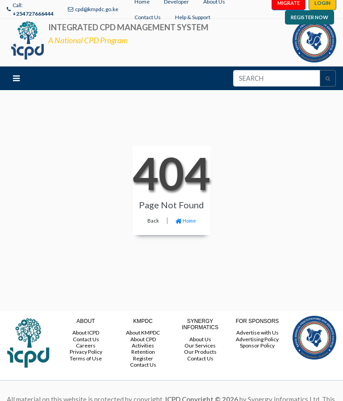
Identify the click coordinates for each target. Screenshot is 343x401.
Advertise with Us (257, 332)
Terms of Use (86, 358)
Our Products (200, 351)
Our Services (200, 345)
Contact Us (147, 17)
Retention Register (143, 354)
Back (153, 220)
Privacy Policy (86, 351)
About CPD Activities (143, 342)
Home (186, 220)
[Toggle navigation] (16, 78)
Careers (86, 345)
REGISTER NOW (309, 17)
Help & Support (192, 17)
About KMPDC (143, 332)
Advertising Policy (257, 339)
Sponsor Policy (257, 345)
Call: (33, 9)
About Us (200, 339)
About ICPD (85, 332)
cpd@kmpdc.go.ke (96, 9)
